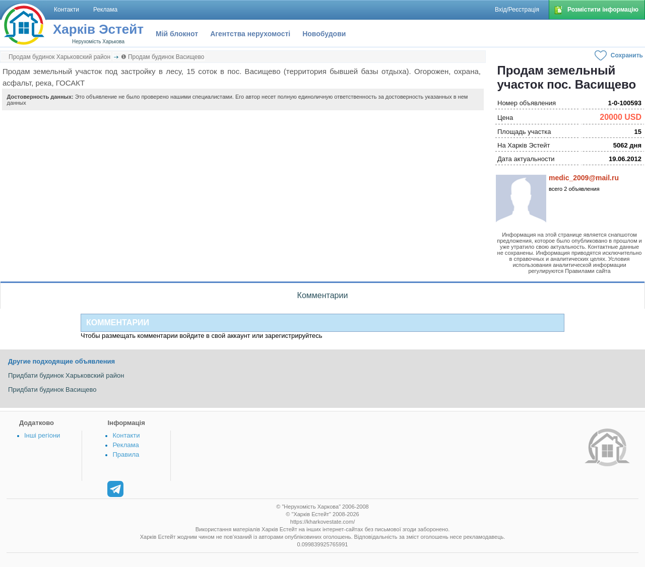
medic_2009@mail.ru (584, 178)
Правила (125, 454)
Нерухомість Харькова (98, 41)
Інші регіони (42, 435)
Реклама (125, 445)
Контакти (126, 435)
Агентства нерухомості (250, 34)
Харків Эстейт (98, 29)
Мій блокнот (177, 34)
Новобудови (324, 34)
